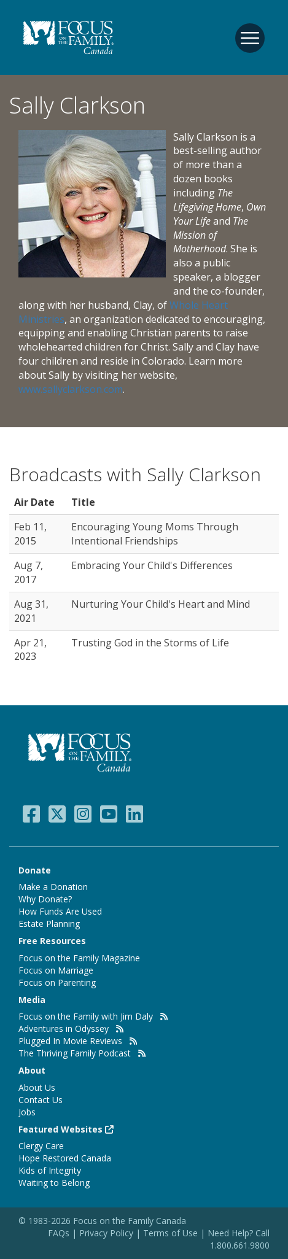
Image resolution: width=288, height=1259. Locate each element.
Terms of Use (170, 1233)
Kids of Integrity (49, 1170)
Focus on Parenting (57, 982)
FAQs (58, 1233)
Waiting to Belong (54, 1182)
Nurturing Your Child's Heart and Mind (160, 604)
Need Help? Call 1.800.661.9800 (239, 1239)
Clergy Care (41, 1146)
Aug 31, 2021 (31, 611)
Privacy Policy (107, 1233)
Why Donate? (45, 899)
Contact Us (40, 1100)
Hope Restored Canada (64, 1158)
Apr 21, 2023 (30, 650)
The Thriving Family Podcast (74, 1053)
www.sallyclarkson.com (70, 389)
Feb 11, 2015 (30, 534)
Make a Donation (53, 887)
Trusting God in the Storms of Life (150, 642)
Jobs (27, 1112)
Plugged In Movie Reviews (70, 1041)
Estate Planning (49, 923)
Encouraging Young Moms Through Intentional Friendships (154, 534)
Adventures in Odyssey (63, 1028)
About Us (36, 1087)
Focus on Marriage (55, 970)
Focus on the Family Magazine (79, 958)
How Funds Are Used (60, 911)
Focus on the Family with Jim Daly (85, 1016)
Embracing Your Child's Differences (152, 565)
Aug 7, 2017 (28, 572)
